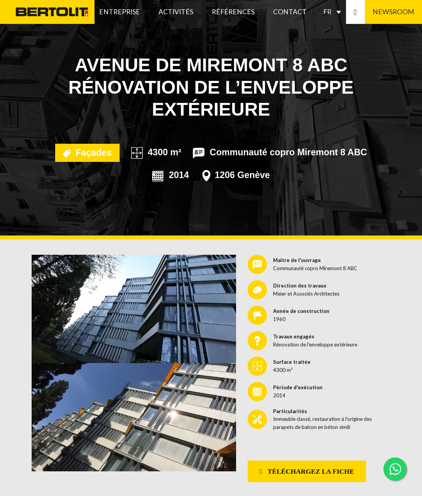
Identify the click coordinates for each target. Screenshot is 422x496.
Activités (176, 12)
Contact (290, 12)
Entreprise (119, 12)
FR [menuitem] (327, 12)
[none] (333, 12)
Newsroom (393, 12)
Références (233, 12)
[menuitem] (333, 12)
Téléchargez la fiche (307, 471)
